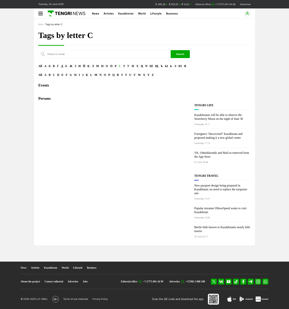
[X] (214, 282)
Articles (109, 13)
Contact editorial (54, 281)
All (40, 66)
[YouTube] (228, 282)
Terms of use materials (75, 299)
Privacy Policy (100, 299)
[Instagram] (258, 282)
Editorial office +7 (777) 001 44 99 (215, 4)
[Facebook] (243, 282)
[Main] (65, 13)
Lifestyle (156, 13)
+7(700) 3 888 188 (195, 281)
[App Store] (231, 299)
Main (40, 24)
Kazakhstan (126, 13)
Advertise (245, 4)
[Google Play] (246, 299)
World (142, 13)
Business (172, 13)
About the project (30, 281)
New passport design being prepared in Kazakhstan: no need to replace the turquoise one (220, 189)
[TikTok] (236, 282)
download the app (192, 299)
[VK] (221, 282)
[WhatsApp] (265, 282)
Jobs (85, 281)
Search (180, 54)
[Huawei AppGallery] (262, 299)
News (95, 13)
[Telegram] (251, 282)
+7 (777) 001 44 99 (153, 281)
